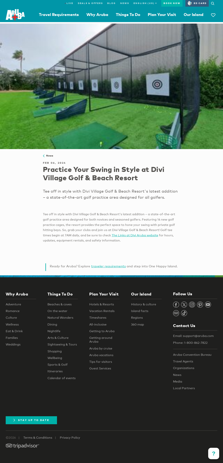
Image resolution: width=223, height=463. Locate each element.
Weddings (13, 344)
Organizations (183, 368)
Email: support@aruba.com (193, 336)
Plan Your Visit (162, 14)
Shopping (54, 351)
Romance (13, 311)
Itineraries (55, 371)
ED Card (197, 3)
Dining (52, 324)
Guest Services (100, 368)
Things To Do (128, 14)
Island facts (139, 311)
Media (177, 381)
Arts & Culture (58, 338)
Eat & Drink (14, 331)
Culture (11, 317)
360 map (137, 324)
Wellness (12, 324)
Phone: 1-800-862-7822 (190, 343)
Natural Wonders (60, 317)
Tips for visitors (100, 362)
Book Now (172, 3)
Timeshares (97, 317)
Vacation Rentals (102, 311)
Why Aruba (97, 14)
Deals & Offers (90, 3)
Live (69, 3)
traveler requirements (108, 266)
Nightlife (53, 331)
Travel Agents (183, 361)
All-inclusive (98, 324)
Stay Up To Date (31, 420)
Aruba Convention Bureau (192, 355)
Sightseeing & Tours (62, 344)
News (124, 3)
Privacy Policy (70, 437)
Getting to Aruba (102, 331)
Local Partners (184, 388)
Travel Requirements (59, 14)
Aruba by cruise (100, 348)
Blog (111, 3)
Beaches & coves (59, 304)
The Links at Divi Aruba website (135, 235)
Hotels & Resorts (101, 304)
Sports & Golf (57, 364)
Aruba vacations (101, 355)
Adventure (13, 304)
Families (12, 338)
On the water (57, 311)
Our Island (193, 14)
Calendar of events (61, 378)
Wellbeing (54, 358)
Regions (137, 317)
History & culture (143, 304)
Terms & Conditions (37, 437)
